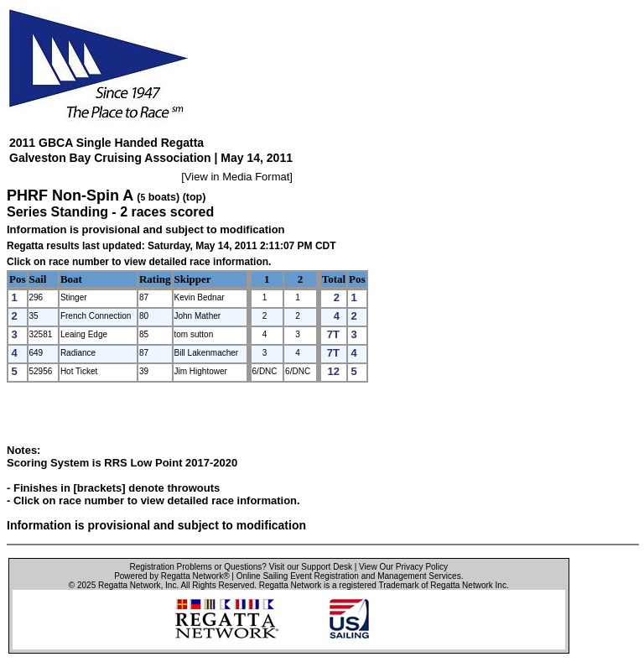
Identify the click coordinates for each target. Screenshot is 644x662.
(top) (194, 197)
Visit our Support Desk (310, 566)
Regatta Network (129, 585)
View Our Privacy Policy (403, 566)
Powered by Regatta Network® (171, 576)
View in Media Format (236, 176)
